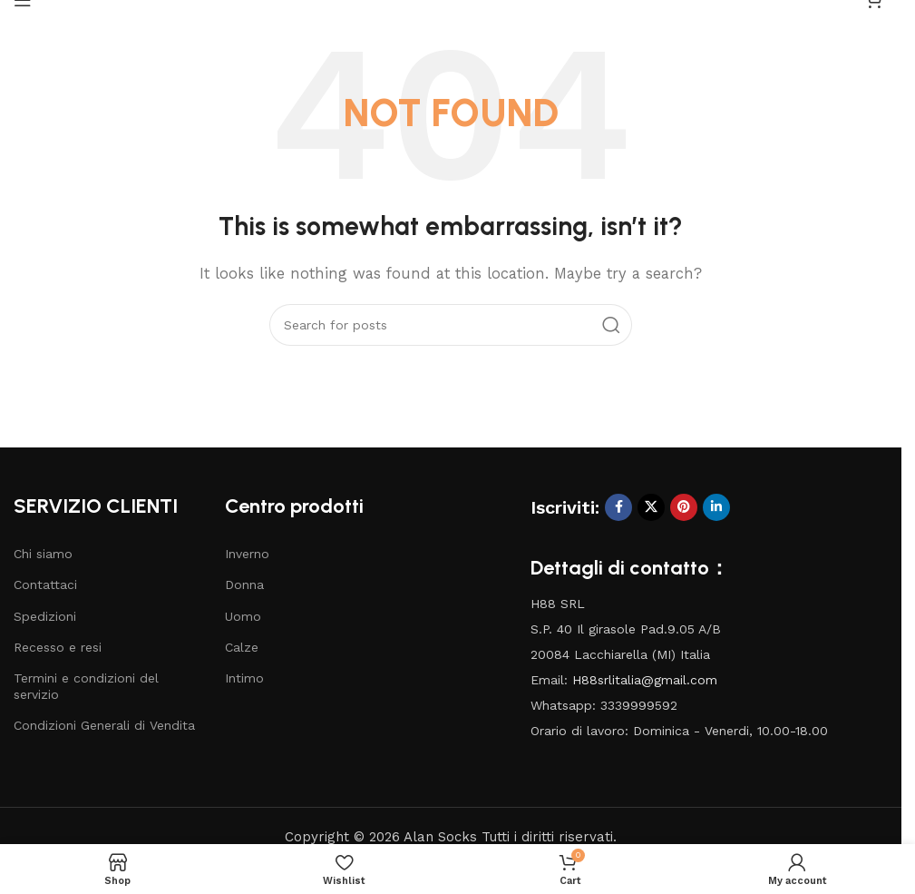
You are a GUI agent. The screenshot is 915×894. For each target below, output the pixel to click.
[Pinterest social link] (683, 507)
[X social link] (651, 507)
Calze (241, 647)
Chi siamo (43, 553)
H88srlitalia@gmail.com (644, 680)
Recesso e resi (58, 647)
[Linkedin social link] (716, 507)
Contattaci (45, 584)
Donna (244, 584)
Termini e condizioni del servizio (86, 686)
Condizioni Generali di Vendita (104, 725)
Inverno (247, 553)
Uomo (243, 616)
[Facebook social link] (618, 507)
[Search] (450, 325)
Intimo (244, 678)
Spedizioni (45, 616)
